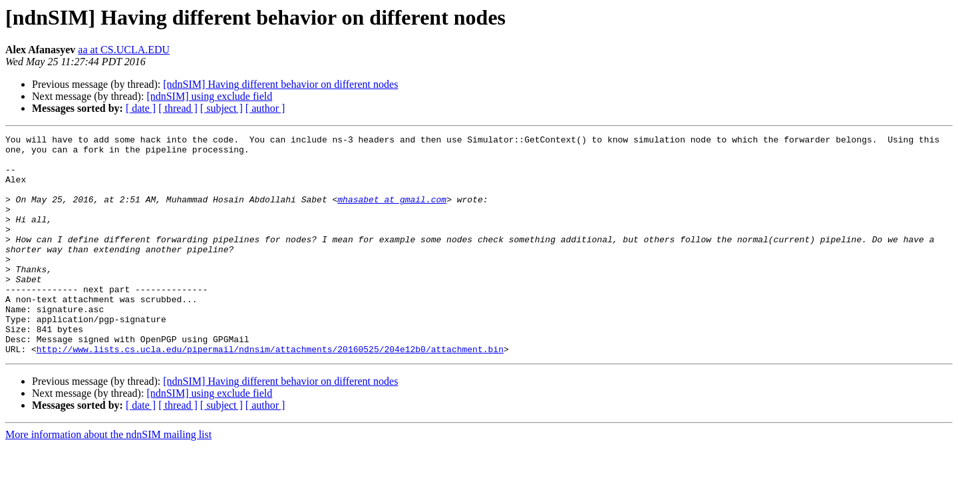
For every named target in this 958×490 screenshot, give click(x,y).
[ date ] (141, 108)
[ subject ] (221, 108)
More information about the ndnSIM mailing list (108, 478)
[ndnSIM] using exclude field (209, 96)
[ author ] (265, 108)
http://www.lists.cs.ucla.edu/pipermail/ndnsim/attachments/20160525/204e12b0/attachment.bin (270, 393)
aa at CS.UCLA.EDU (124, 49)
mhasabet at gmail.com (391, 213)
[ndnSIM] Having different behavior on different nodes (280, 84)
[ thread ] (178, 108)
